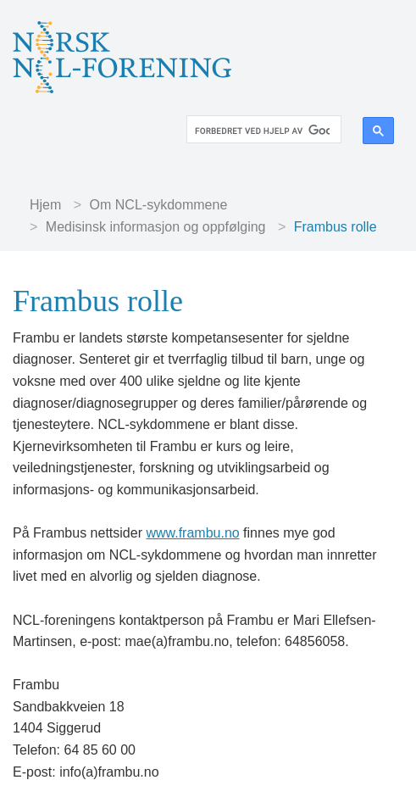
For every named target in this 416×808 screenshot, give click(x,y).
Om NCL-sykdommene (159, 205)
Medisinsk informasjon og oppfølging (156, 227)
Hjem (45, 205)
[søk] (262, 131)
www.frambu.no (192, 533)
